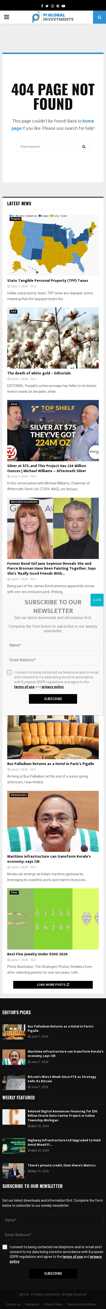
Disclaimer (32, 1304)
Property (15, 219)
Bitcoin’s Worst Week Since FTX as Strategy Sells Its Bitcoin (62, 1079)
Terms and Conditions (81, 1304)
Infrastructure (19, 795)
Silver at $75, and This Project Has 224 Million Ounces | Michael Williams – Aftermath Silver (46, 468)
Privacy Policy (53, 1304)
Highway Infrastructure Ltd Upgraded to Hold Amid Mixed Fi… (64, 1142)
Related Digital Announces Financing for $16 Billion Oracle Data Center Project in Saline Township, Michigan (62, 1116)
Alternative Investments (24, 502)
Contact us (13, 1304)
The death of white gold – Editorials (39, 373)
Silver (14, 404)
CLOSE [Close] (97, 600)
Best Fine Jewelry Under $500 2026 (37, 954)
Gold (13, 311)
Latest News (19, 203)
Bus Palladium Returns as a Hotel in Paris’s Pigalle (50, 764)
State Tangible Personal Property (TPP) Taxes (47, 280)
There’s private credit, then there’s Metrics (62, 1165)
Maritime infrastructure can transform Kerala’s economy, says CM (49, 859)
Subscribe (53, 1273)
